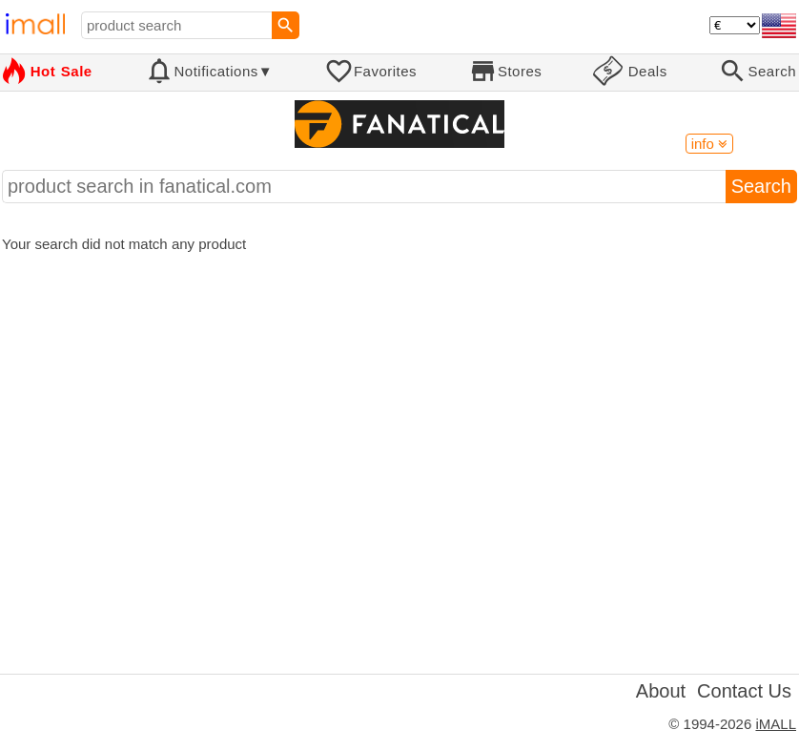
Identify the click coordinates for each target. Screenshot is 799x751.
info (709, 144)
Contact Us (744, 690)
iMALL (775, 724)
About (661, 690)
